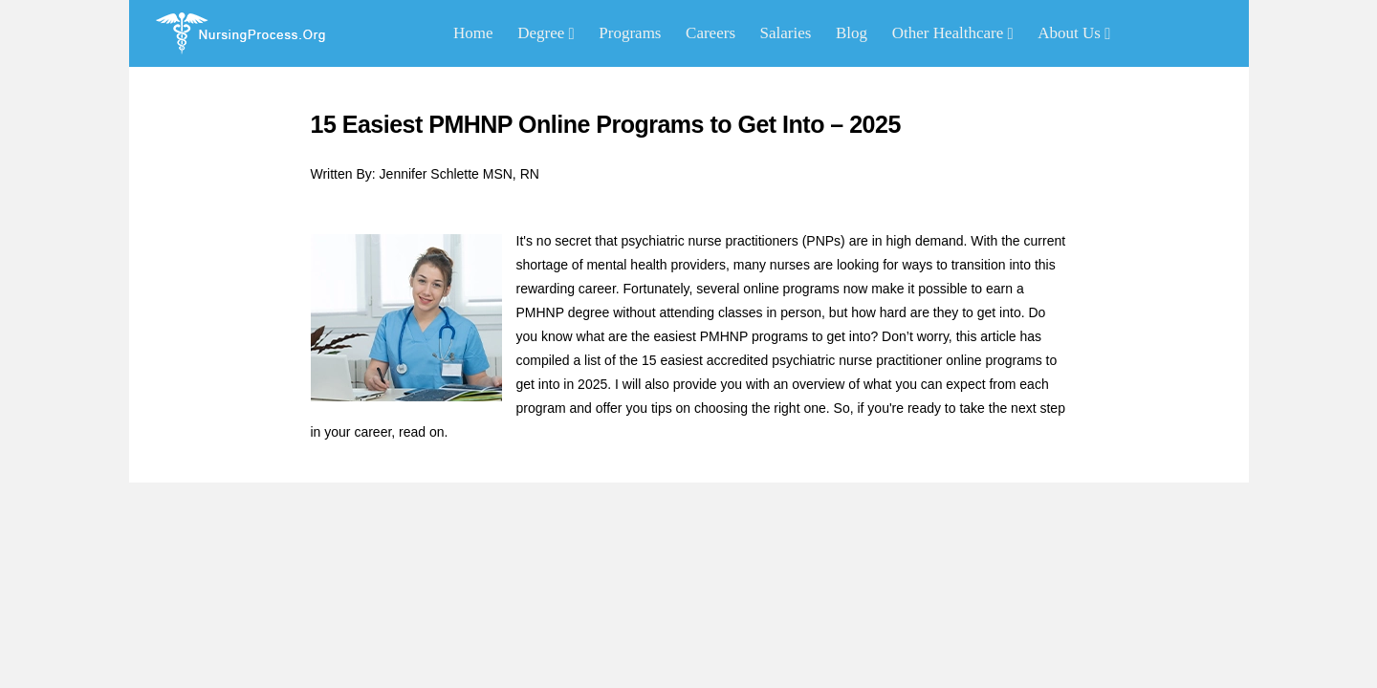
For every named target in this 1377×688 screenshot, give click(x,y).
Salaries (786, 33)
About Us (1074, 33)
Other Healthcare (953, 33)
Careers (710, 33)
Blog (851, 33)
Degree (546, 33)
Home (473, 33)
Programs (630, 33)
